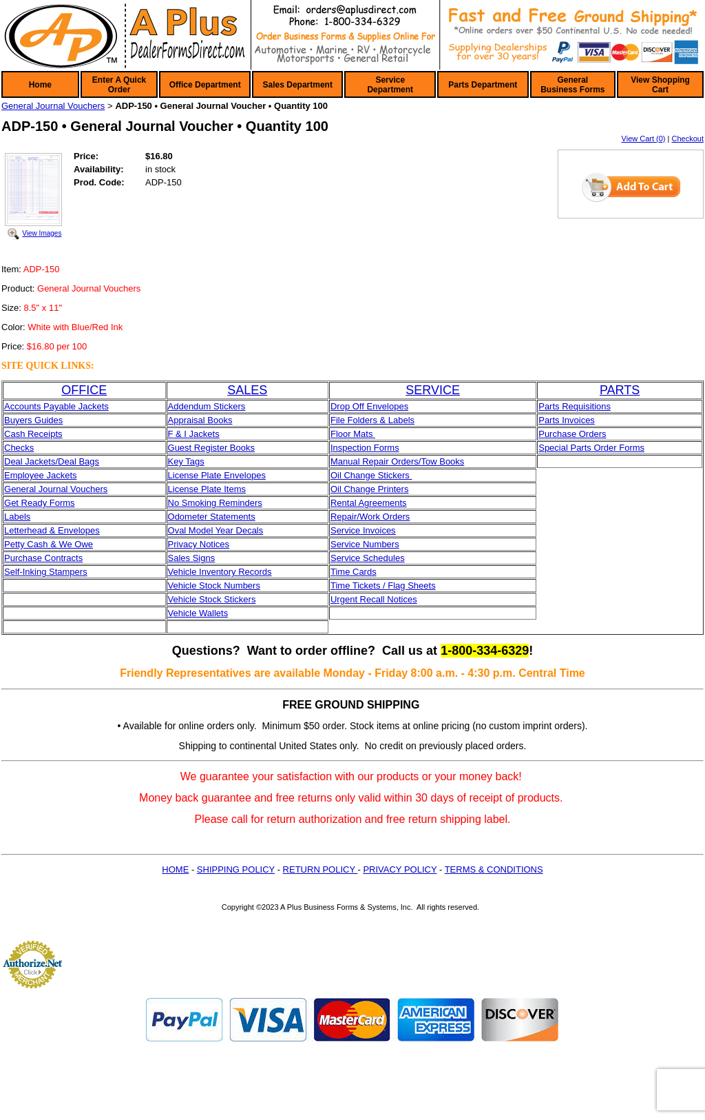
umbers (384, 544)
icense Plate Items (209, 489)
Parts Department (482, 85)
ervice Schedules (371, 558)
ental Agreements (371, 503)
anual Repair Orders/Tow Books (401, 461)
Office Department (205, 85)
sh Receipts (39, 434)
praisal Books (205, 420)
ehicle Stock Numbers (216, 585)
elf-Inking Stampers (48, 572)
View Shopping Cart (660, 84)
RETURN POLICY (320, 869)
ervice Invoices (366, 530)
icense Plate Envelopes (219, 475)
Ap (173, 420)
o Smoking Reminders (218, 503)
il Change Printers (372, 489)
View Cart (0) (644, 138)
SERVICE (433, 390)
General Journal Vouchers (53, 106)
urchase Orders (576, 434)
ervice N (353, 544)
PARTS (620, 390)
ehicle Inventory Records (222, 572)
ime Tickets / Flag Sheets (385, 585)
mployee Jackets (43, 475)
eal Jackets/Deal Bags (54, 461)
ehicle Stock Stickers (214, 599)
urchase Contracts (46, 558)
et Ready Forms (42, 503)
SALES (247, 390)
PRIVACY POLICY (399, 869)
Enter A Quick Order (119, 84)
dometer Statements (215, 516)
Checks (19, 447)
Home (40, 85)
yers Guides (39, 420)
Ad (173, 406)
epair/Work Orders (373, 516)
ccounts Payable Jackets (59, 406)
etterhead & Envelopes (54, 530)
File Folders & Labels (372, 420)
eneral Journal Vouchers (59, 489)
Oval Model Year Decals (216, 530)
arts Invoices (570, 420)
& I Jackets (196, 434)
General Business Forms (572, 84)
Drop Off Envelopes (369, 406)
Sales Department (298, 85)
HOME (175, 869)
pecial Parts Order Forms (594, 447)
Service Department (390, 84)
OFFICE (84, 390)
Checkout (688, 138)
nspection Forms (366, 447)
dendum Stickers (211, 406)
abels (19, 516)
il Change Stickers (374, 475)
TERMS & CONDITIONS (494, 869)
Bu (9, 420)
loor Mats (355, 434)
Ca (10, 434)
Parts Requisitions (574, 406)
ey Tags (188, 461)
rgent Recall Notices (377, 599)
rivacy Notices (201, 544)
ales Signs (194, 558)
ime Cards (355, 572)
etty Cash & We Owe (51, 544)
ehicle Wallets (200, 613)
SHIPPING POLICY (236, 869)
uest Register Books (215, 447)
